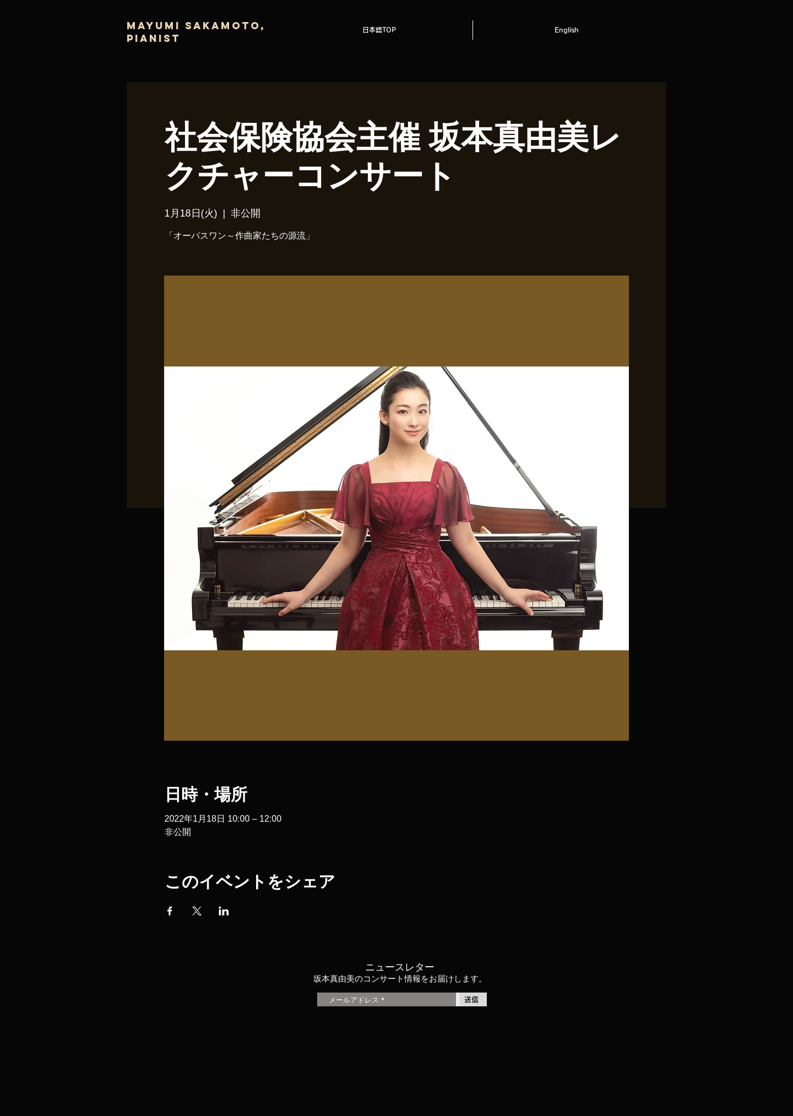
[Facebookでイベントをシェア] (170, 911)
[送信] (471, 999)
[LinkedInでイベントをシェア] (224, 911)
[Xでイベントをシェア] (197, 911)
